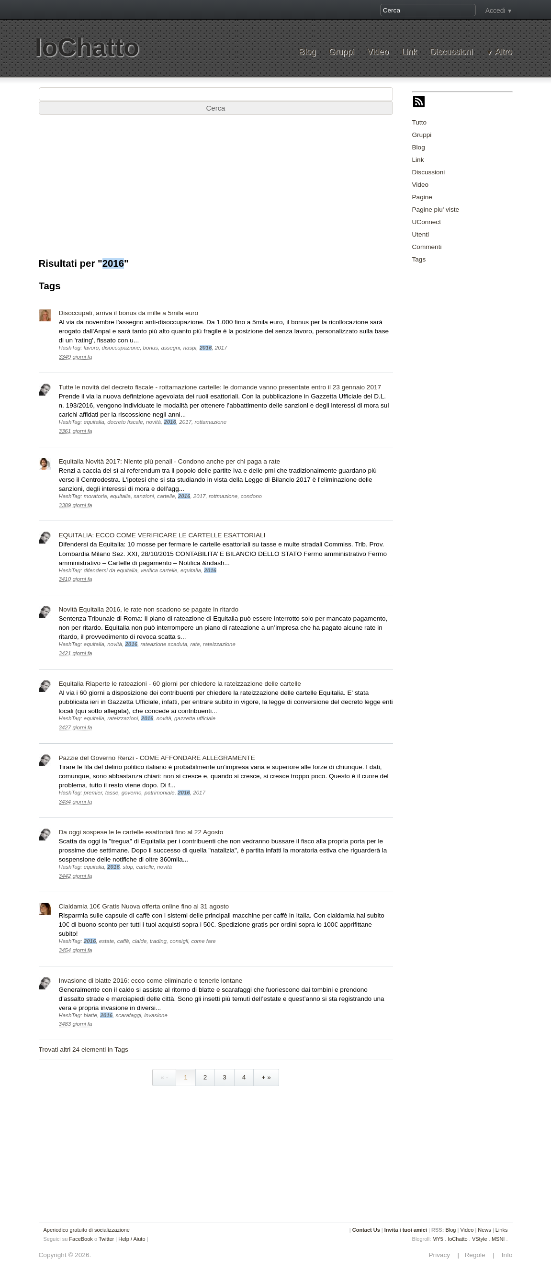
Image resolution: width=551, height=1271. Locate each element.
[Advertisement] (481, 332)
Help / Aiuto (131, 1239)
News (484, 1230)
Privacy (442, 1255)
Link (409, 52)
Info (504, 1255)
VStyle (479, 1239)
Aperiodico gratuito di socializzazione (87, 1230)
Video (378, 52)
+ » (265, 1077)
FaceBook (81, 1239)
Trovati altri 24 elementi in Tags (83, 1049)
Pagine (422, 197)
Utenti (420, 234)
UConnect (426, 222)
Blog (307, 52)
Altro (503, 52)
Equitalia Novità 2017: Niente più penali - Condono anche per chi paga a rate (170, 461)
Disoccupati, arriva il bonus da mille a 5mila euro (129, 313)
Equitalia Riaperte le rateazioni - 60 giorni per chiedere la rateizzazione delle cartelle (180, 683)
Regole (476, 1255)
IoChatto (87, 47)
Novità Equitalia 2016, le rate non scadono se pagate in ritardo (149, 609)
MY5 (437, 1239)
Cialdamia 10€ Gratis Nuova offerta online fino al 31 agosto (144, 906)
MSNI (498, 1239)
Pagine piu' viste (436, 209)
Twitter (106, 1239)
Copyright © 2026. (65, 1255)
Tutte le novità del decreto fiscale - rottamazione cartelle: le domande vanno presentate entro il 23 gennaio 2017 (220, 387)
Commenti (427, 246)
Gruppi (341, 52)
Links (501, 1230)
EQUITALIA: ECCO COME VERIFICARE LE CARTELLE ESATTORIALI (162, 535)
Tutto (419, 122)
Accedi (495, 10)
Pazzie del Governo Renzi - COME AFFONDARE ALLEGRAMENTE (157, 757)
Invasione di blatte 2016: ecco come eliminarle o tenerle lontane (151, 980)
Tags (419, 259)
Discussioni (451, 52)
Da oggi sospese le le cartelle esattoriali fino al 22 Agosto (141, 832)
